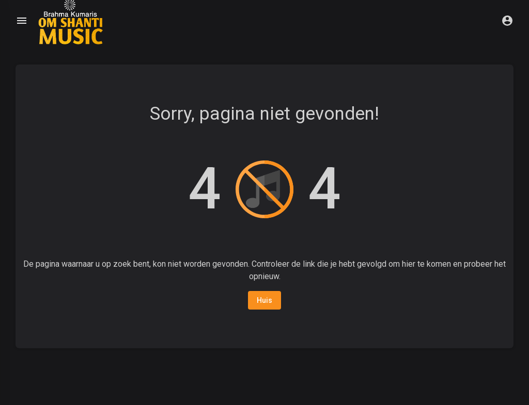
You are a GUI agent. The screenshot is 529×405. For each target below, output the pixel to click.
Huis (264, 300)
